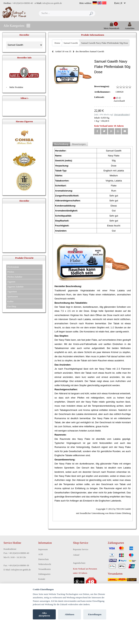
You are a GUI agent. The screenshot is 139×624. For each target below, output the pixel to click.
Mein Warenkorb (111, 27)
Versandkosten (44, 569)
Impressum (43, 549)
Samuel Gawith (71, 43)
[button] (97, 131)
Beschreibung (61, 144)
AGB (40, 554)
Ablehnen (69, 614)
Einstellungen (94, 614)
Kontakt (41, 579)
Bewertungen (79, 144)
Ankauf (76, 555)
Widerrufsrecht (44, 564)
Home (57, 43)
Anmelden (129, 27)
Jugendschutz (79, 563)
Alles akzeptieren (44, 614)
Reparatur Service (80, 549)
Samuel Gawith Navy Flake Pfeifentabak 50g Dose (104, 43)
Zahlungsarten (44, 574)
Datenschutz (43, 559)
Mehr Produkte (16, 87)
